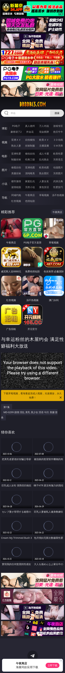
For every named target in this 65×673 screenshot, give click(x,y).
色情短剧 (30, 201)
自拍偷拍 (30, 139)
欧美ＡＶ (44, 139)
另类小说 (30, 187)
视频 (4, 142)
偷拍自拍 (30, 153)
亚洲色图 (30, 167)
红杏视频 (16, 201)
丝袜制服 (30, 145)
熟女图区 (44, 173)
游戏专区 (58, 126)
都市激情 (16, 181)
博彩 (4, 128)
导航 (4, 197)
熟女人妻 (16, 145)
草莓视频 (44, 195)
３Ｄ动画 (58, 139)
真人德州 (30, 126)
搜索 (57, 113)
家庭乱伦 (30, 181)
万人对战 (44, 126)
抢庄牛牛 (58, 131)
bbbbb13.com (32, 104)
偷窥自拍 (16, 167)
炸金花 (30, 131)
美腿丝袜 (16, 173)
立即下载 (52, 665)
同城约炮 (16, 195)
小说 (4, 184)
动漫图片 (58, 167)
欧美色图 (44, 167)
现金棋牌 (44, 131)
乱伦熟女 (44, 159)
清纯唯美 (30, 173)
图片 (4, 170)
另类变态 (58, 159)
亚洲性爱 (16, 153)
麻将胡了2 (16, 131)
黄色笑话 (44, 187)
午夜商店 (30, 195)
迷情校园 (16, 187)
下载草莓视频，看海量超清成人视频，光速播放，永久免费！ (32, 396)
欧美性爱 (58, 153)
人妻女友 (44, 181)
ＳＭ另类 (58, 145)
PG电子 (16, 126)
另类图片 (58, 173)
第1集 (6, 407)
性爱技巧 (58, 187)
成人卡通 (44, 153)
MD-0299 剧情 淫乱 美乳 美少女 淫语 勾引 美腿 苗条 (29, 415)
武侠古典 (58, 181)
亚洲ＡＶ (16, 139)
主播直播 (44, 145)
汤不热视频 (58, 195)
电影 (4, 156)
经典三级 (30, 159)
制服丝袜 (16, 159)
